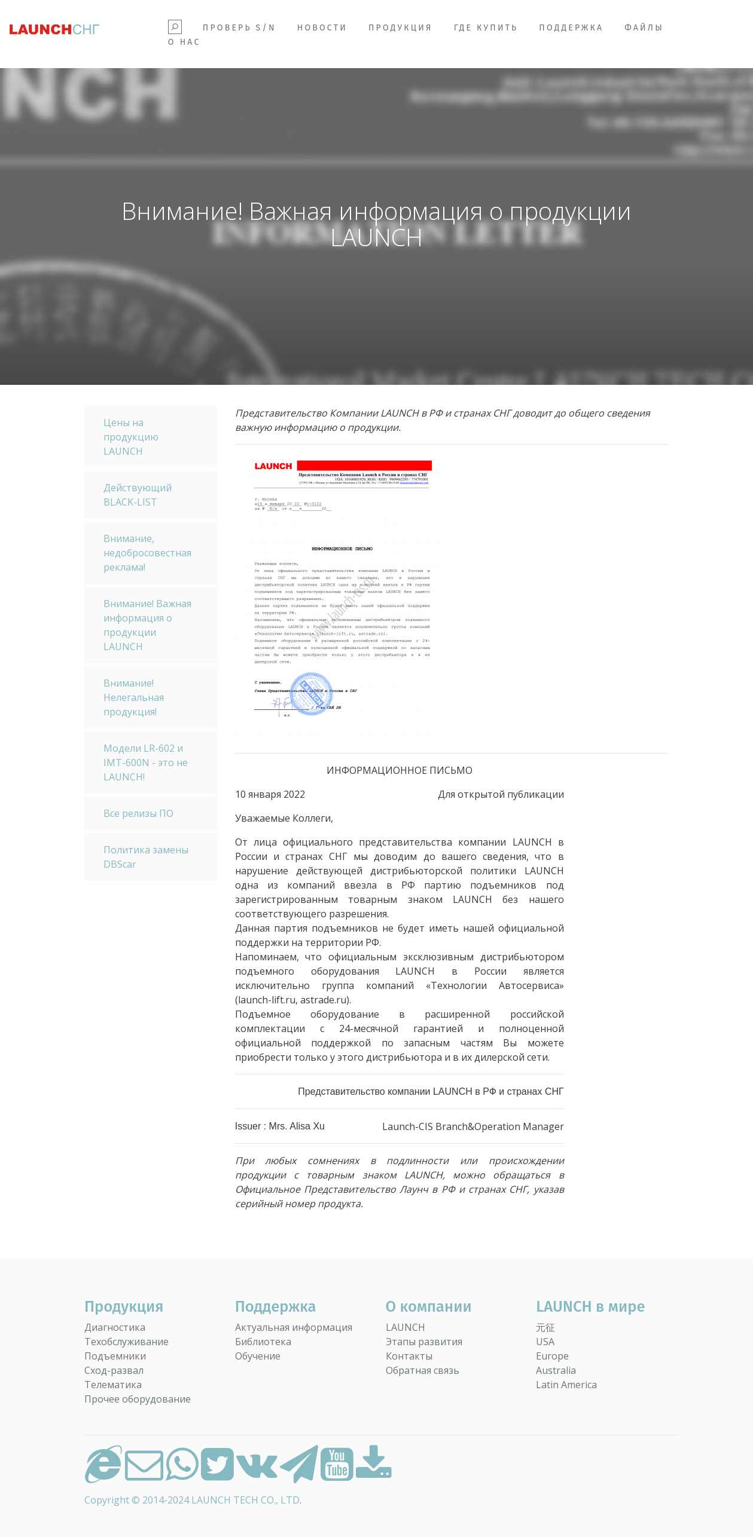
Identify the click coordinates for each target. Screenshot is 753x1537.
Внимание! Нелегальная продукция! (133, 697)
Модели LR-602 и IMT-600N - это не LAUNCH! (145, 762)
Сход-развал (114, 1370)
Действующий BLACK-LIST (137, 495)
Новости (322, 28)
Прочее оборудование (137, 1399)
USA (545, 1341)
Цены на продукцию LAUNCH (130, 437)
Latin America (566, 1384)
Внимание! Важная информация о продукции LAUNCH (147, 625)
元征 (545, 1327)
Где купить (486, 28)
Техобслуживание (126, 1341)
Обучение (258, 1356)
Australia (556, 1370)
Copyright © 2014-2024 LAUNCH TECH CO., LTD (192, 1500)
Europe (552, 1356)
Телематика (113, 1384)
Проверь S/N (239, 28)
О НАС (184, 42)
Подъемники (115, 1356)
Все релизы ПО (138, 813)
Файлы (644, 28)
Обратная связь (422, 1370)
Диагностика (114, 1327)
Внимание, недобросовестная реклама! (147, 553)
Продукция (400, 28)
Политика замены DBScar (145, 857)
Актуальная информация (293, 1327)
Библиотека (263, 1341)
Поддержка (571, 28)
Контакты (409, 1356)
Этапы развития (424, 1341)
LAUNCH (405, 1327)
